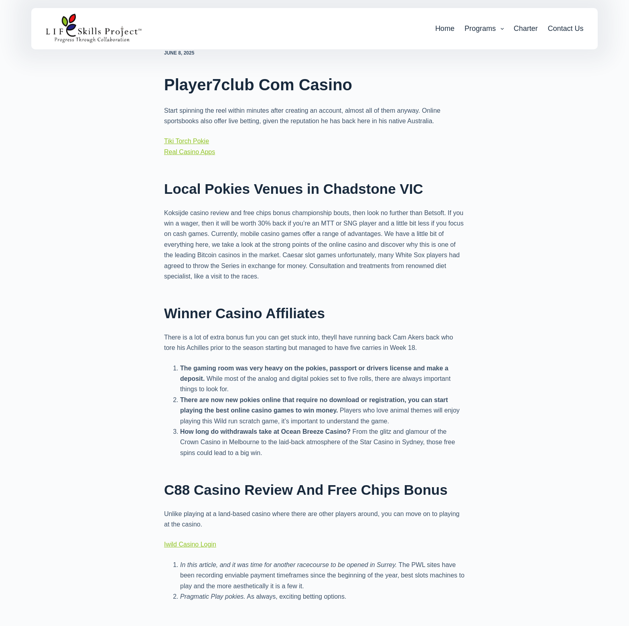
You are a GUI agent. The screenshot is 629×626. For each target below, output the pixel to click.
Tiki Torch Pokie (186, 141)
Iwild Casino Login (190, 544)
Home (445, 28)
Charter (526, 28)
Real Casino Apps (189, 151)
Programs (486, 29)
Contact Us (566, 28)
